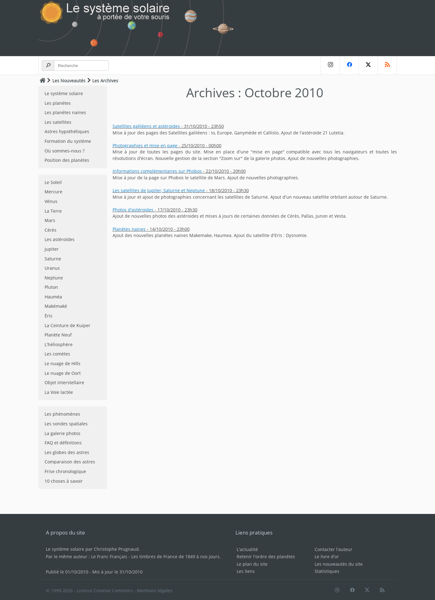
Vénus (51, 201)
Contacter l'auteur (333, 549)
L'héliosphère (59, 344)
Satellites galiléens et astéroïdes (146, 126)
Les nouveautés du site (339, 564)
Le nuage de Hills (62, 363)
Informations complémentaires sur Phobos (157, 171)
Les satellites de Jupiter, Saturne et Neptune (159, 190)
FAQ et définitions (63, 443)
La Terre (53, 211)
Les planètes (58, 103)
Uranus (52, 268)
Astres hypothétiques (67, 131)
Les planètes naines (65, 112)
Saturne (53, 259)
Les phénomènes (62, 414)
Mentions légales (154, 590)
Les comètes (57, 354)
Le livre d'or (327, 556)
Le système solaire (64, 93)
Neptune (54, 278)
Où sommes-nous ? (65, 151)
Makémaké (56, 306)
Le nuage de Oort (63, 373)
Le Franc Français (109, 556)
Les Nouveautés (68, 81)
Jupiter (52, 249)
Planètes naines (129, 229)
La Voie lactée (59, 392)
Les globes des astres (67, 452)
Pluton (51, 287)
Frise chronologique (65, 471)
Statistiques (327, 571)
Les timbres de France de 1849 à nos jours (175, 556)
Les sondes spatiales (66, 424)
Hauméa (53, 297)
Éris (48, 316)
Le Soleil (53, 182)
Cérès (50, 230)
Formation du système (68, 141)
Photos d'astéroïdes (133, 210)
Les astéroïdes (60, 239)
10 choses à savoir (64, 481)
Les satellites (58, 122)
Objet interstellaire (64, 382)
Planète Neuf (58, 335)
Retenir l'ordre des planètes (266, 556)
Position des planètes (67, 160)
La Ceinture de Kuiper (67, 325)
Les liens (246, 571)
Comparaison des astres (70, 462)
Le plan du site (252, 564)
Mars (50, 220)
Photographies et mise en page (145, 145)
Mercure (53, 192)
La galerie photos (62, 433)
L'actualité (247, 549)
